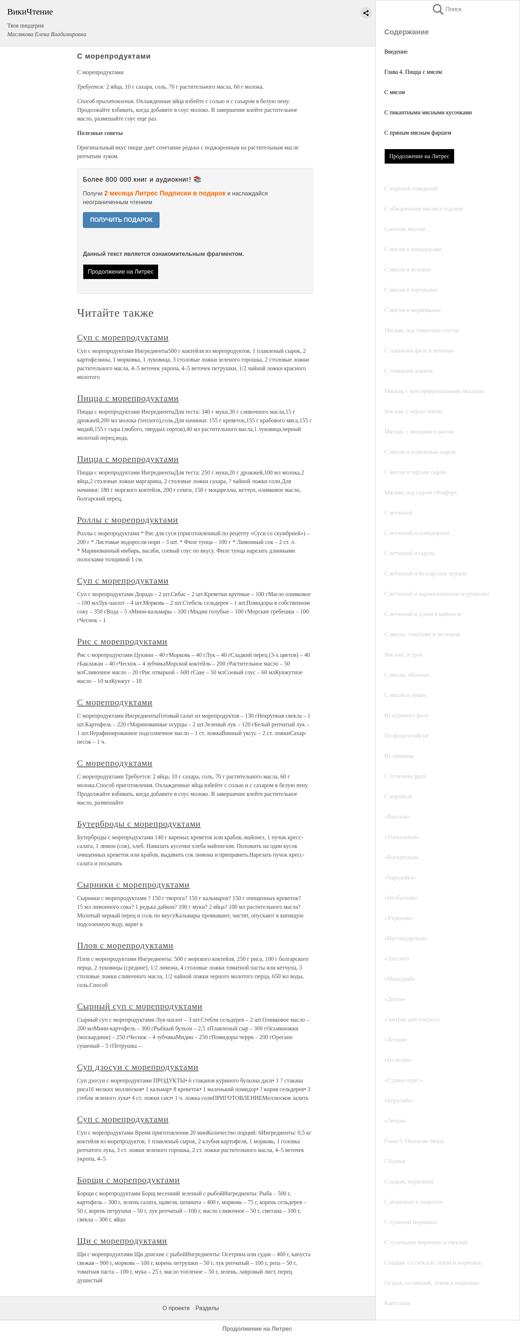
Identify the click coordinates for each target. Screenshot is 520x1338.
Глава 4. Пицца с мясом (413, 72)
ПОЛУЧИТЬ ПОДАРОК (121, 220)
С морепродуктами (114, 702)
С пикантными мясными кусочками (428, 112)
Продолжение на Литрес (419, 156)
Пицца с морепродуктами (128, 398)
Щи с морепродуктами (122, 1240)
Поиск (446, 9)
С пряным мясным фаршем (417, 133)
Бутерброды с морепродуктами (139, 823)
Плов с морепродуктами (125, 945)
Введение (396, 51)
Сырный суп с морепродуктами (140, 1006)
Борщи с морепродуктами (128, 1180)
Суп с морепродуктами (123, 337)
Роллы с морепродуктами (127, 519)
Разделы (207, 1308)
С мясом (394, 92)
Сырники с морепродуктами (133, 884)
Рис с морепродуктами (122, 641)
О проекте (176, 1308)
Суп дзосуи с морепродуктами (137, 1067)
